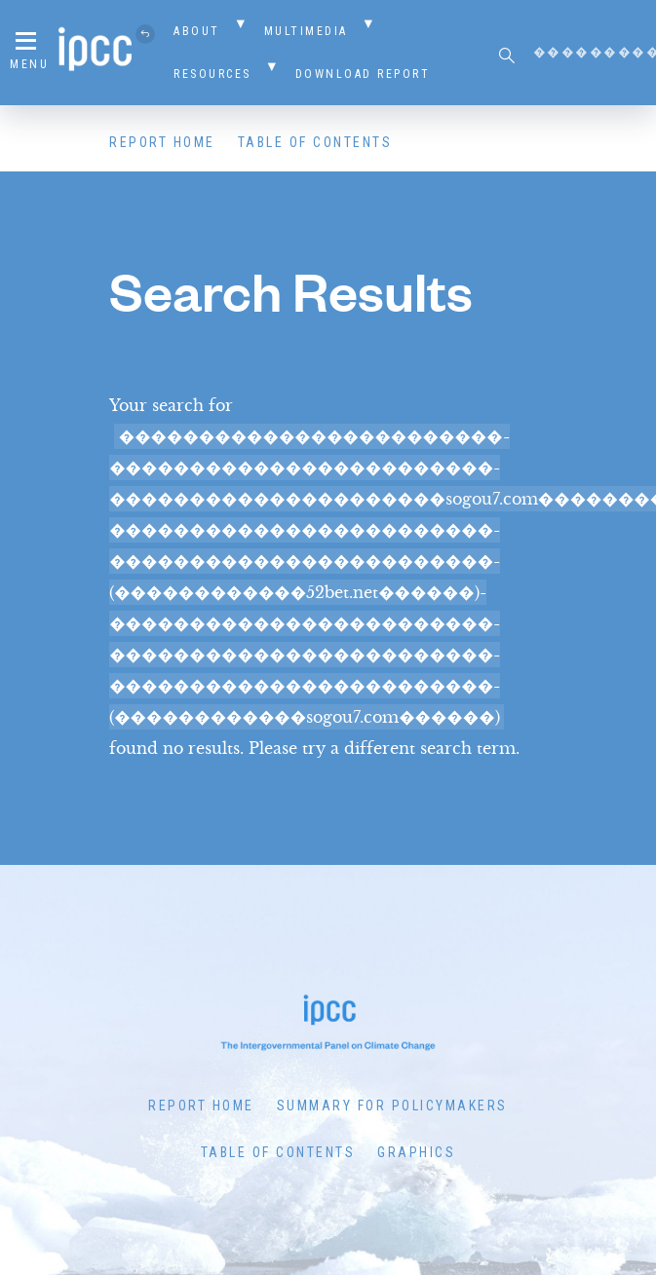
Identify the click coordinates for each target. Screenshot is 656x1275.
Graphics (416, 1152)
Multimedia (306, 31)
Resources (212, 74)
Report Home (162, 142)
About (197, 31)
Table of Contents (315, 142)
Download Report (363, 74)
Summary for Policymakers (392, 1105)
